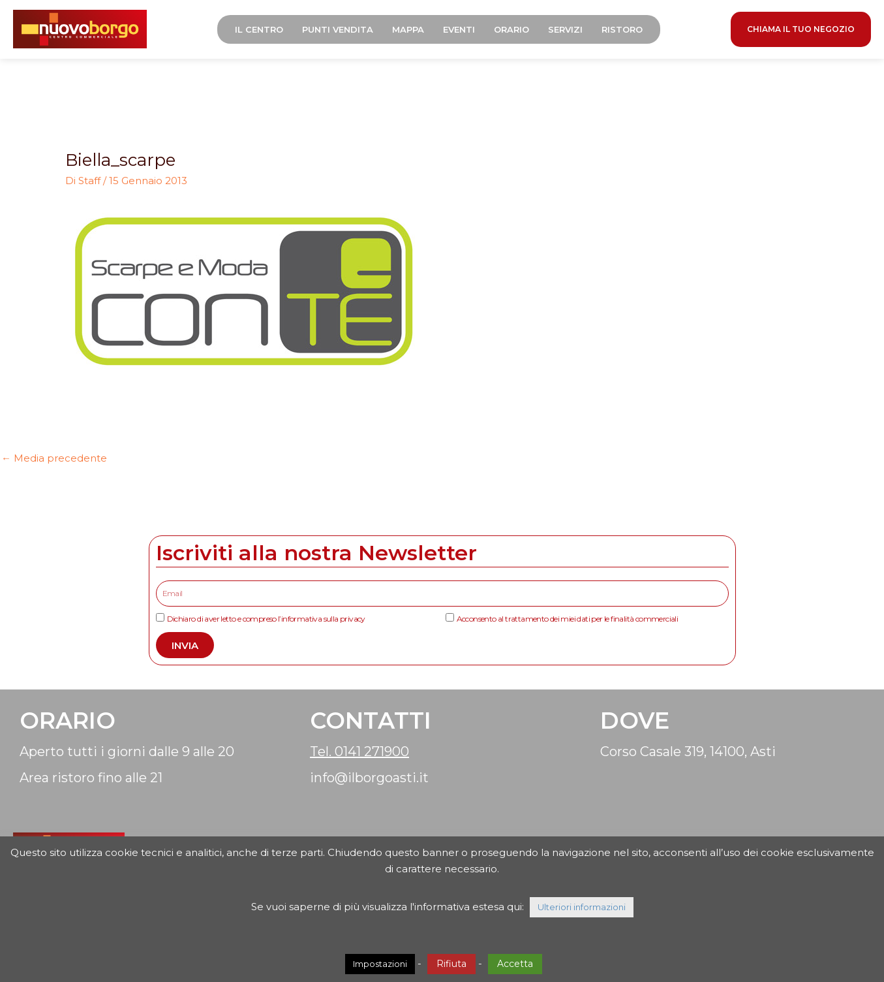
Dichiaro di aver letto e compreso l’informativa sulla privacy (266, 619)
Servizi (565, 29)
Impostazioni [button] (380, 963)
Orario (511, 29)
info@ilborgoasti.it (369, 777)
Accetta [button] (515, 964)
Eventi (459, 29)
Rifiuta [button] (451, 964)
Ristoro (622, 29)
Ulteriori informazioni (582, 907)
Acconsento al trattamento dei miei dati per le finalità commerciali (567, 619)
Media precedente (54, 458)
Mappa (408, 29)
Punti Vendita (337, 29)
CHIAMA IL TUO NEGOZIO (801, 29)
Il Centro (259, 29)
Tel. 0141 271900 (359, 751)
